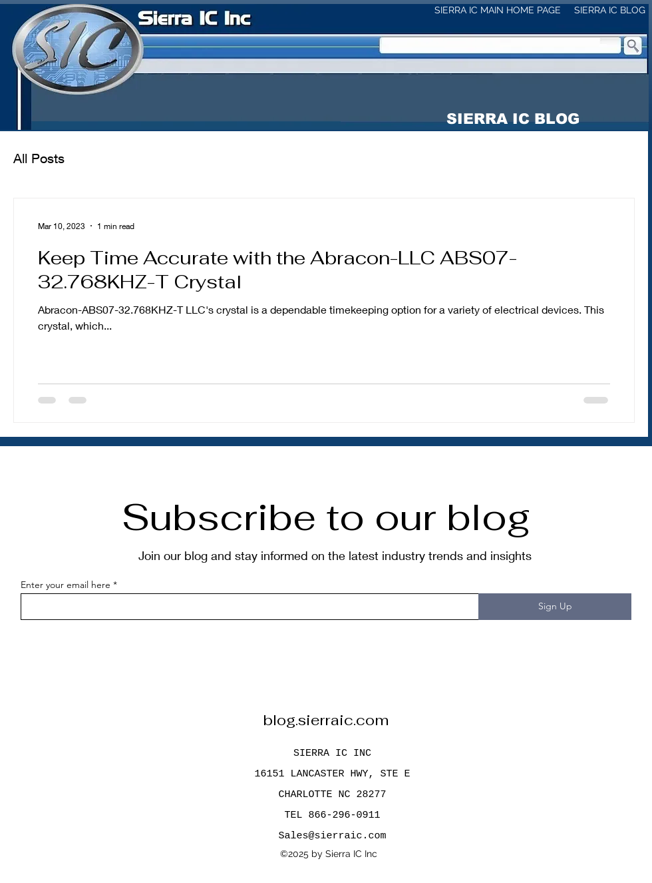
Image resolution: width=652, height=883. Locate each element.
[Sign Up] (554, 606)
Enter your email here (65, 584)
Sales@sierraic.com (332, 836)
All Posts (39, 158)
